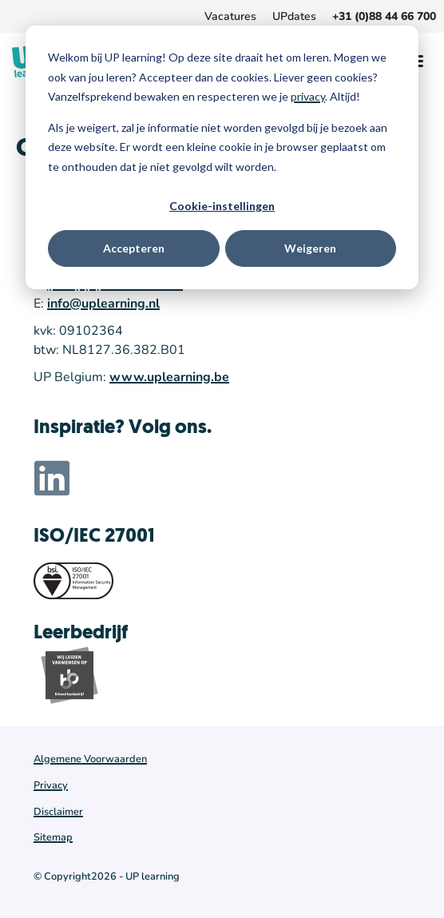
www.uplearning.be (169, 377)
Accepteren (134, 248)
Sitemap (53, 837)
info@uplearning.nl (103, 303)
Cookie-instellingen (222, 206)
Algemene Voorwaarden (90, 759)
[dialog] (222, 157)
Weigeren (310, 248)
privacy (308, 96)
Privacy (51, 785)
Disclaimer (58, 812)
